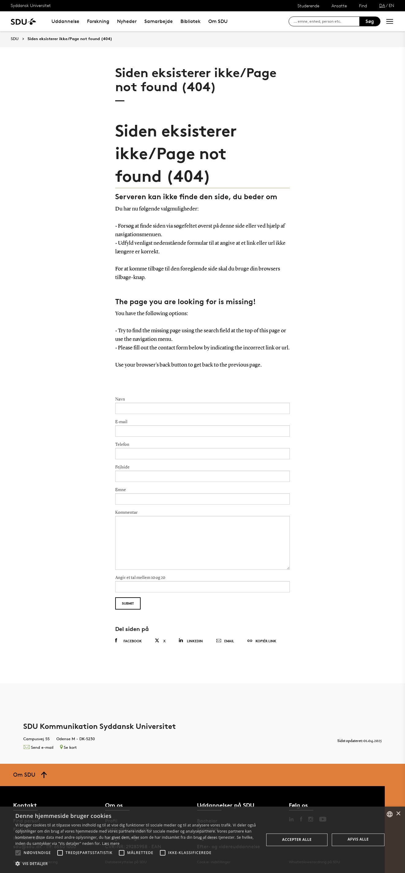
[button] (18, 853)
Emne (120, 490)
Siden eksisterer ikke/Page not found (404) (70, 39)
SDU (15, 39)
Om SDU (218, 21)
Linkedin (191, 640)
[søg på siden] (326, 21)
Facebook (128, 640)
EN (391, 5)
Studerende (308, 5)
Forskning (98, 21)
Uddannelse (65, 21)
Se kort (68, 747)
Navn (120, 399)
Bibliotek (190, 21)
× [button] (398, 813)
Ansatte (339, 5)
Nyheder (127, 21)
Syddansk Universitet (31, 5)
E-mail (121, 422)
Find (363, 5)
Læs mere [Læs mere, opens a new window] (110, 843)
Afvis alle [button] (358, 839)
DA (382, 5)
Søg (369, 21)
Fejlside (122, 467)
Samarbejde (158, 21)
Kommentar (126, 512)
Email (225, 641)
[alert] (202, 840)
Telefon (122, 444)
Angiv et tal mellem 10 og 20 (140, 578)
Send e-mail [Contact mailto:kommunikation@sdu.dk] (38, 747)
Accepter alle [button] (297, 839)
